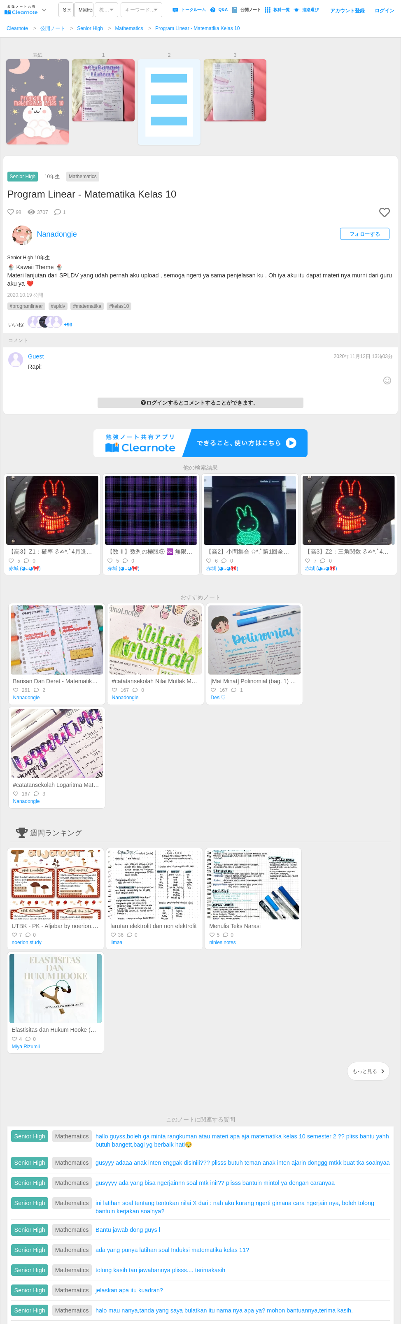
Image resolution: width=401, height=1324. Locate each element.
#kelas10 (119, 306)
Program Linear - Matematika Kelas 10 (197, 28)
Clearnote (17, 28)
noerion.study (27, 942)
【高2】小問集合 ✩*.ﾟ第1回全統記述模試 (259, 551)
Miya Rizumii (26, 1046)
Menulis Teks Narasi (235, 926)
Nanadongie (26, 697)
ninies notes (223, 942)
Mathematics (129, 28)
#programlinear (26, 306)
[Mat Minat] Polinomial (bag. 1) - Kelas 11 (263, 681)
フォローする (365, 234)
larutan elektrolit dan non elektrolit (153, 926)
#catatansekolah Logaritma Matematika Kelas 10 (75, 785)
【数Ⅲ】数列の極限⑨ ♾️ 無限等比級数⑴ (161, 551)
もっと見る (368, 1071)
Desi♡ (218, 697)
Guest (36, 356)
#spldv (58, 306)
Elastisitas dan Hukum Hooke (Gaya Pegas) (68, 1029)
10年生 (52, 176)
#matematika (87, 306)
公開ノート (52, 28)
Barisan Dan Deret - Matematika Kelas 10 (66, 681)
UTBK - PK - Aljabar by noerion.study (59, 926)
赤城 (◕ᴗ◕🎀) (25, 568)
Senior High (90, 28)
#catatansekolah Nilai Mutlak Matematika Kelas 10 (176, 681)
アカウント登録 (347, 11)
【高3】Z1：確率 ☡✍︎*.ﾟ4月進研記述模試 (61, 551)
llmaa (117, 942)
